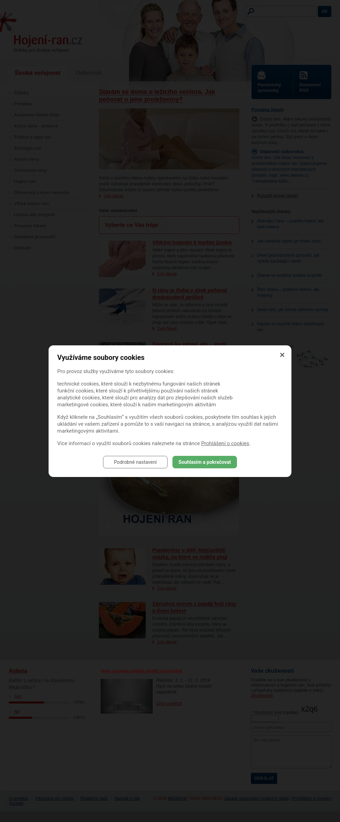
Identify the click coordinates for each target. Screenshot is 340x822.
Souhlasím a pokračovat (205, 462)
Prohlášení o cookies (225, 443)
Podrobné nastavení (135, 462)
